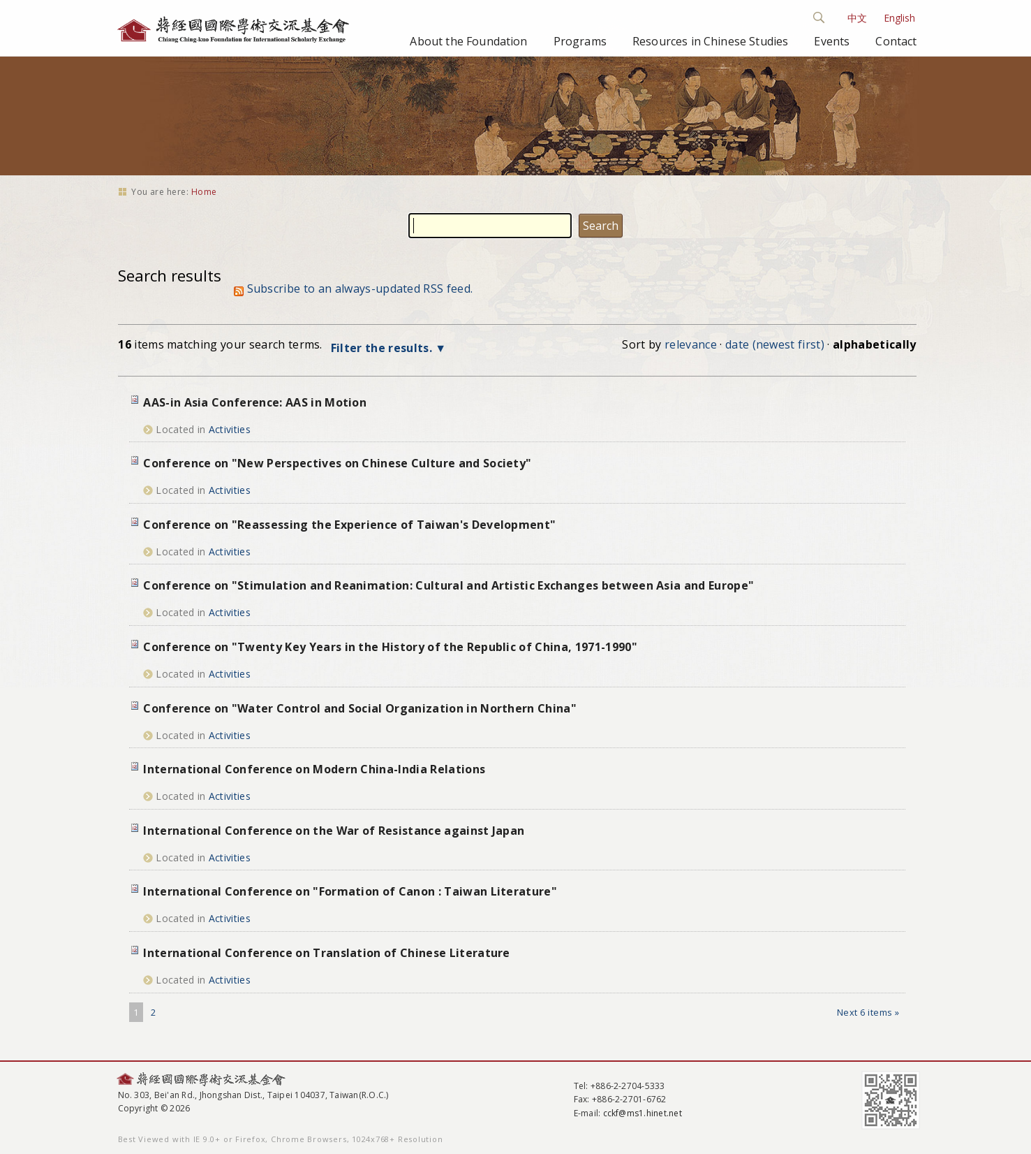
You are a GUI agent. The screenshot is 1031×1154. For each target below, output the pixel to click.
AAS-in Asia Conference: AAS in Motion (254, 402)
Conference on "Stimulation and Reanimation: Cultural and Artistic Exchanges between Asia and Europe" (448, 585)
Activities (230, 429)
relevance (691, 344)
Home (204, 192)
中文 (857, 17)
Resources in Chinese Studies (710, 41)
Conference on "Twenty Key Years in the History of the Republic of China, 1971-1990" (390, 647)
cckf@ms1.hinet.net (642, 1113)
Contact (896, 41)
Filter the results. (383, 348)
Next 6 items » (868, 1012)
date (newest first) (774, 344)
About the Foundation (468, 41)
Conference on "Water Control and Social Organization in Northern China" (360, 708)
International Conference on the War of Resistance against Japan (333, 830)
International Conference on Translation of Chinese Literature (326, 953)
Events (832, 41)
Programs (580, 41)
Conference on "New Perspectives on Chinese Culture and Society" (337, 463)
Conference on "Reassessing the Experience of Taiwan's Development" (349, 524)
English (899, 17)
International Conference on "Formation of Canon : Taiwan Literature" (350, 891)
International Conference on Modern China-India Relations (314, 769)
